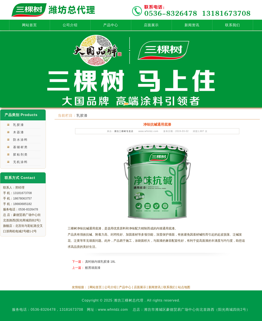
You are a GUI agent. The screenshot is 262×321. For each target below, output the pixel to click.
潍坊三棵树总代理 (128, 300)
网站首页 (29, 25)
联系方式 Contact (20, 178)
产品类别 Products (21, 115)
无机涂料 (20, 162)
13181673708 (22, 193)
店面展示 (151, 25)
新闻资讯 (191, 25)
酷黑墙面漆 (92, 267)
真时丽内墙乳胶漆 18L (100, 261)
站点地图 (184, 287)
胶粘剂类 (20, 154)
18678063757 (22, 198)
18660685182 (22, 204)
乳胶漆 (18, 125)
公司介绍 (70, 25)
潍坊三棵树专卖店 (123, 131)
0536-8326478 (28, 209)
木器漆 (18, 132)
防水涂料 (20, 139)
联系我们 (232, 25)
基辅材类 (20, 147)
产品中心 (110, 25)
